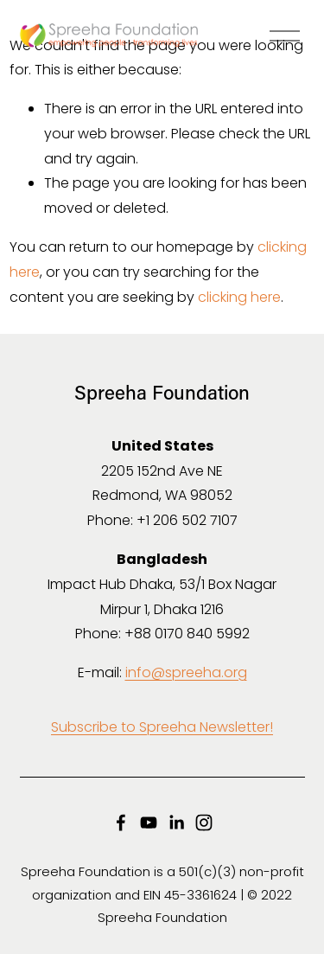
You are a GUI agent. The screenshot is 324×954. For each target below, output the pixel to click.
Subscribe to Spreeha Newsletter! (162, 727)
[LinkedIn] (176, 822)
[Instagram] (204, 822)
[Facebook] (121, 822)
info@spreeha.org (186, 672)
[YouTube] (148, 822)
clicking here (239, 297)
